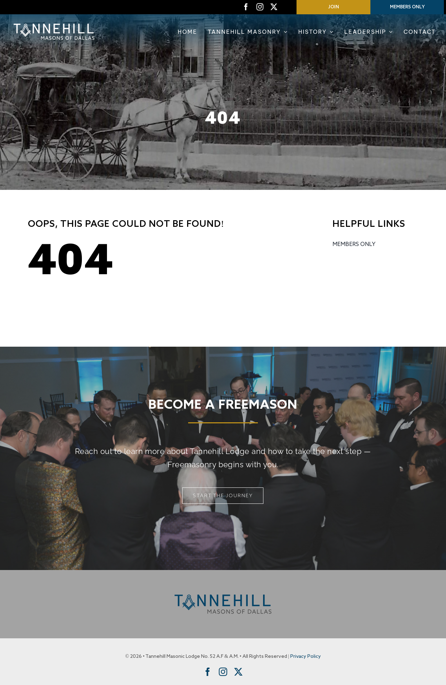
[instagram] (259, 6)
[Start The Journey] (222, 495)
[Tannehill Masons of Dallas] (54, 23)
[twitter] (273, 6)
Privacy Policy (305, 656)
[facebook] (246, 6)
